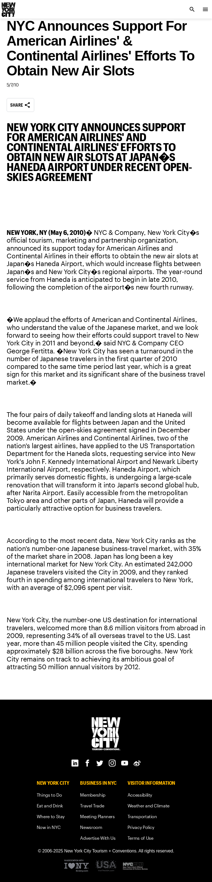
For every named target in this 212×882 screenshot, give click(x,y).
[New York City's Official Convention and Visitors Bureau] (135, 866)
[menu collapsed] (205, 9)
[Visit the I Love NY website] (76, 866)
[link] (53, 796)
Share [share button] (20, 105)
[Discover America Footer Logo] (105, 866)
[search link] (192, 9)
